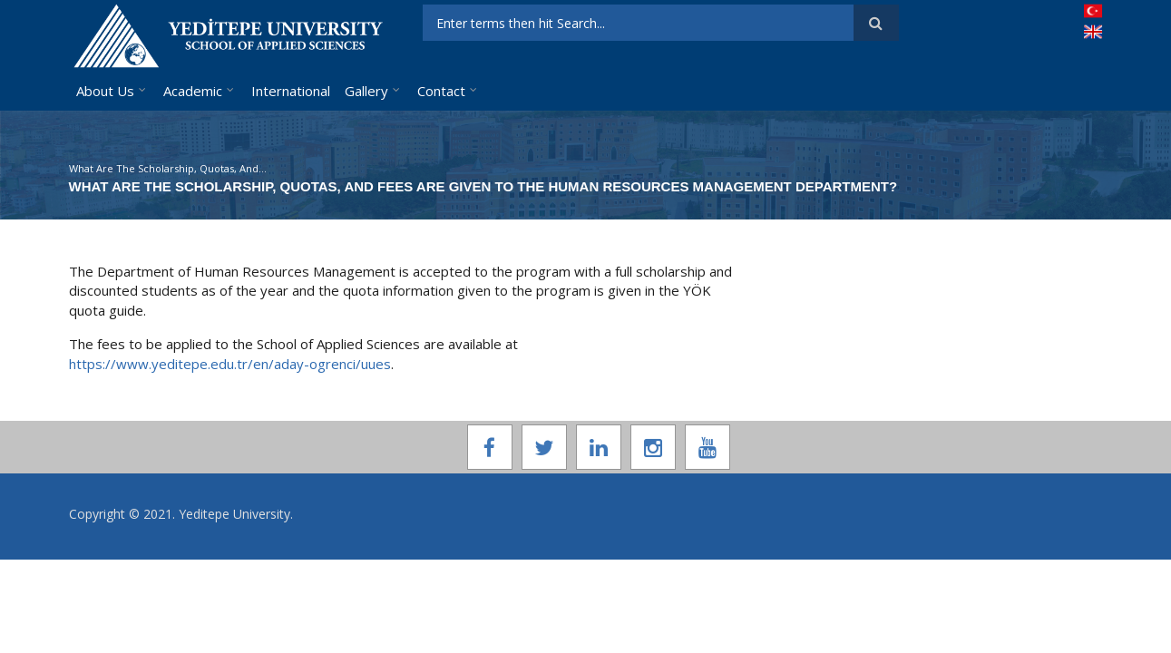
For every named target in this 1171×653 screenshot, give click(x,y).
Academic (192, 91)
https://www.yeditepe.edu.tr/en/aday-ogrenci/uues (230, 364)
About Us (105, 91)
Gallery (366, 91)
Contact (441, 91)
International (290, 91)
